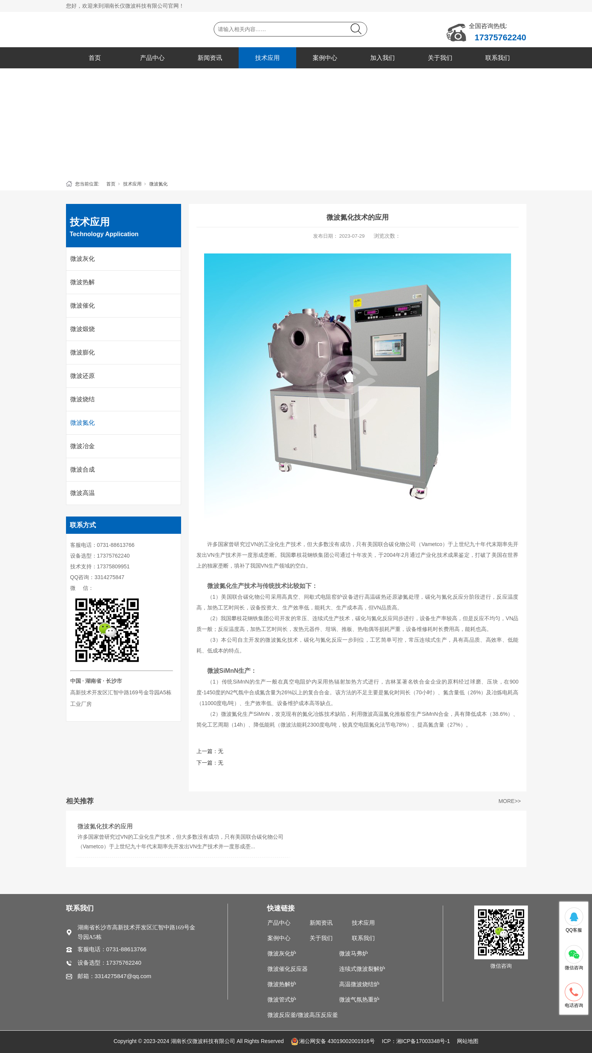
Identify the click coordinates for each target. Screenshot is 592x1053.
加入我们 (382, 58)
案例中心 (325, 58)
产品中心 (152, 58)
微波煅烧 (82, 329)
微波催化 (82, 305)
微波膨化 (82, 352)
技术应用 (267, 58)
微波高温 (82, 493)
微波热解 (82, 282)
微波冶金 (82, 446)
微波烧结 (82, 399)
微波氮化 (158, 184)
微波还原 (82, 376)
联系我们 (497, 58)
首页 (95, 58)
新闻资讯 (210, 58)
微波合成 (82, 469)
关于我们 (440, 58)
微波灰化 (82, 258)
